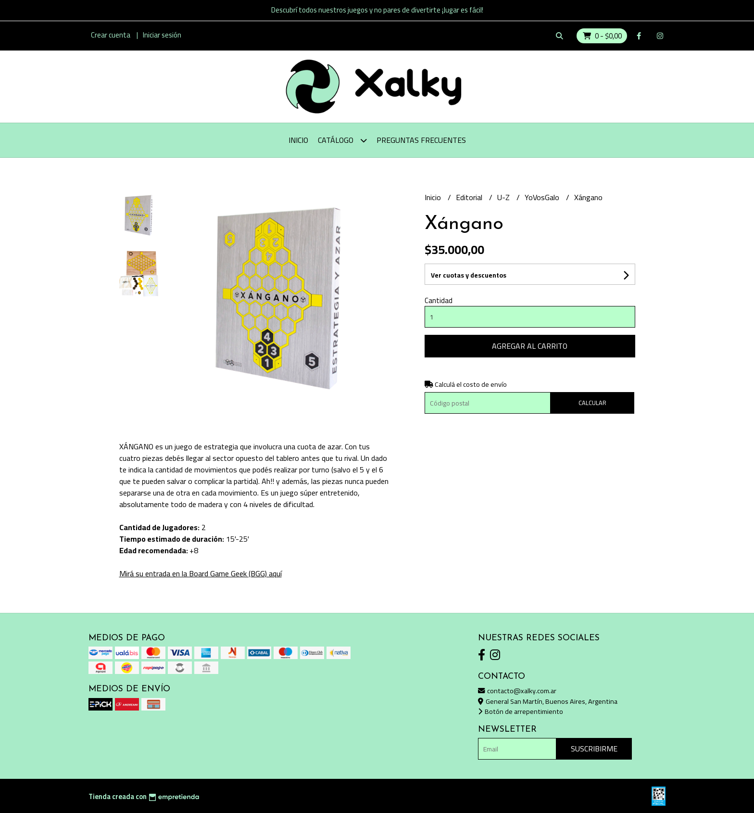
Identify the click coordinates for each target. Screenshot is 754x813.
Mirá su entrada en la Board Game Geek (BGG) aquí (200, 573)
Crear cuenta (110, 35)
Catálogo (342, 140)
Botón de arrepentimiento (520, 711)
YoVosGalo (543, 197)
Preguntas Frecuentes (421, 140)
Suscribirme (594, 748)
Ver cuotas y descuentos (468, 275)
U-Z (504, 197)
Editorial (470, 197)
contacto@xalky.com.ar (517, 690)
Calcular (592, 402)
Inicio (298, 140)
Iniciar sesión (162, 35)
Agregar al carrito (529, 346)
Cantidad (438, 300)
